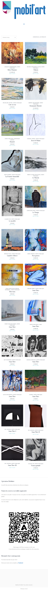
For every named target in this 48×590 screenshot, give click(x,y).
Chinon (35, 70)
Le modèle (12, 221)
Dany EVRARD (7, 174)
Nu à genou (35, 256)
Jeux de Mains (35, 141)
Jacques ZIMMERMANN (10, 66)
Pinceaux (12, 292)
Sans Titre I (12, 431)
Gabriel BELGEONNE (34, 102)
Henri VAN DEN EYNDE (10, 324)
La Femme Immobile (12, 177)
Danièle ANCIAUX (31, 359)
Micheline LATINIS (8, 102)
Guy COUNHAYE (8, 359)
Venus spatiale (35, 466)
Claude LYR (8, 219)
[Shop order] (8, 37)
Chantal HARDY (31, 138)
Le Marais (35, 178)
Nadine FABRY (31, 288)
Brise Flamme (12, 70)
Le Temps (36, 212)
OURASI (31, 394)
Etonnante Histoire (36, 106)
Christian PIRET (31, 210)
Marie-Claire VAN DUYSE (33, 174)
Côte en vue (12, 105)
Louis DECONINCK (7, 394)
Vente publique (17, 102)
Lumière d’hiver (12, 256)
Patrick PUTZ (7, 253)
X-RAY (40, 324)
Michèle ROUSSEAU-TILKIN (34, 66)
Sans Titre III (12, 465)
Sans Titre (35, 290)
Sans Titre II (36, 432)
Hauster (12, 142)
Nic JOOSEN (8, 429)
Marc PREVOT (31, 253)
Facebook (20, 563)
